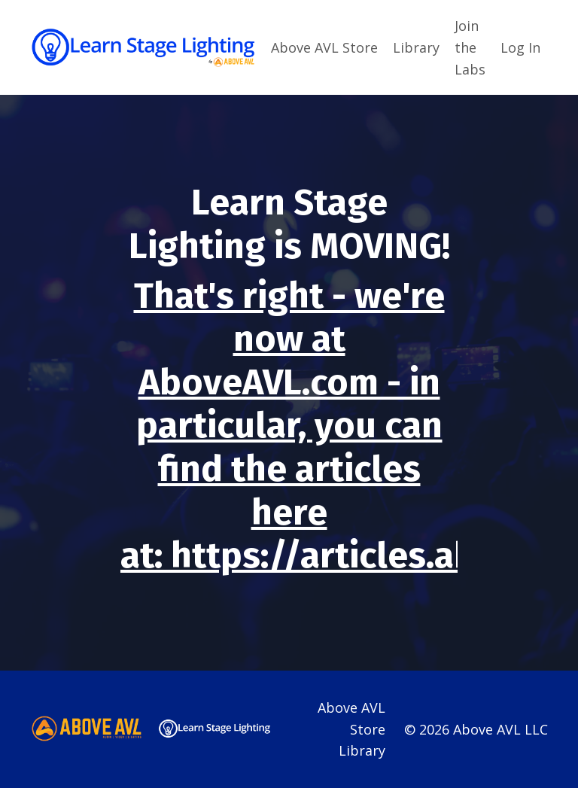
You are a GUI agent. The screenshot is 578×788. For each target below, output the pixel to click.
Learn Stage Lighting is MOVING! (289, 224)
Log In (520, 47)
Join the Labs (470, 47)
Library (416, 47)
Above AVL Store (324, 47)
